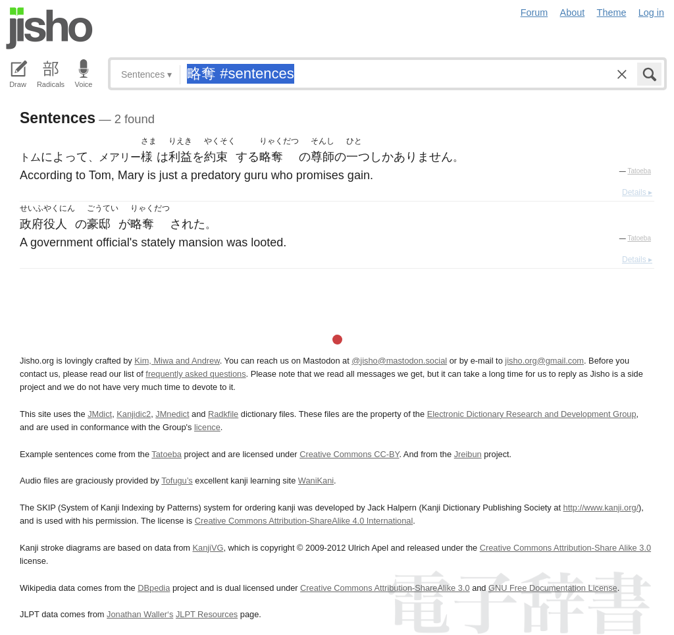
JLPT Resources (207, 614)
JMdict (100, 414)
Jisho (49, 28)
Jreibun (468, 454)
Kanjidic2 (134, 414)
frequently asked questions (195, 374)
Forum (534, 12)
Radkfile (223, 414)
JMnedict (172, 414)
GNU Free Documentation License (552, 588)
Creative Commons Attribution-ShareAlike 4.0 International (304, 521)
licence (207, 427)
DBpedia (154, 588)
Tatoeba (639, 171)
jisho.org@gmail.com (544, 361)
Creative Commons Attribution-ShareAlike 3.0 (384, 588)
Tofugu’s (176, 480)
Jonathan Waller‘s (140, 614)
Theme (612, 12)
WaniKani (316, 480)
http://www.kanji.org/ (601, 507)
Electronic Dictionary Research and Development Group (531, 414)
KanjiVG (207, 548)
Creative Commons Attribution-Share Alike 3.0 (565, 548)
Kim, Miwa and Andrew (176, 361)
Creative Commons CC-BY (349, 454)
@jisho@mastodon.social (399, 361)
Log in (651, 12)
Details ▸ (637, 192)
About (572, 12)
